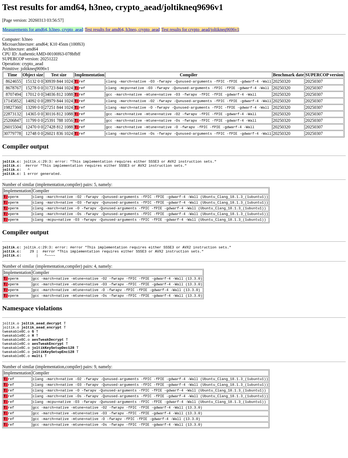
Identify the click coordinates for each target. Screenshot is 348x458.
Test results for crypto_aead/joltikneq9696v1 (200, 29)
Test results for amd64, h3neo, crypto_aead (122, 29)
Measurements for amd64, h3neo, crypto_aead (42, 29)
